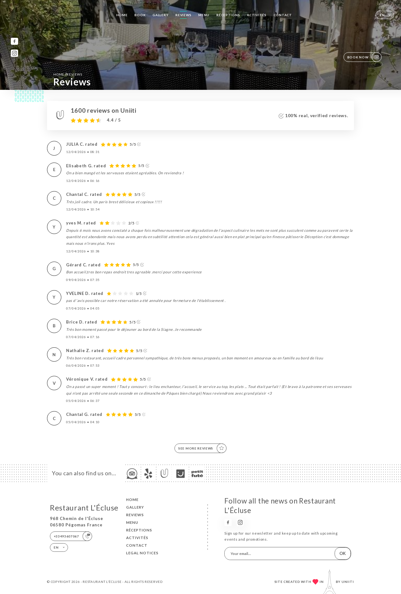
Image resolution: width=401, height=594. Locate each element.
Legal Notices (142, 553)
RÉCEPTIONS (228, 15)
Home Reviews (67, 74)
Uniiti (348, 582)
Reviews (183, 15)
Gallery (160, 15)
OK (342, 553)
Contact (283, 15)
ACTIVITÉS (256, 15)
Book (140, 15)
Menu (203, 15)
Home (122, 15)
